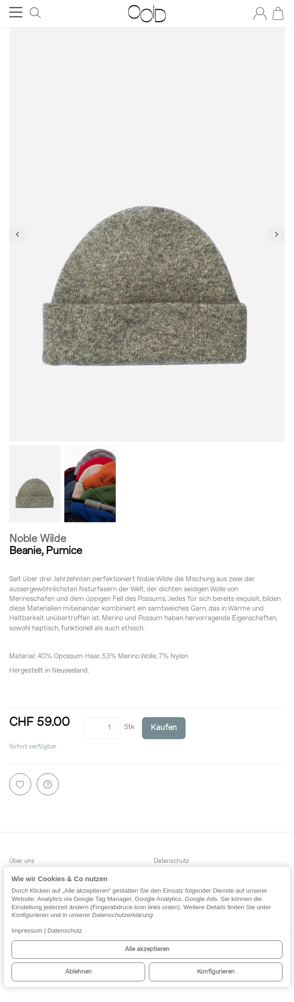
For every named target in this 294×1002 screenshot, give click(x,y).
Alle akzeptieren (147, 949)
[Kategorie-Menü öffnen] (16, 12)
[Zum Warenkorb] (278, 13)
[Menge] (102, 728)
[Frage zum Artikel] (48, 784)
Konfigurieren (216, 972)
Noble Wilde (37, 539)
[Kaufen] (164, 728)
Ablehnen (78, 972)
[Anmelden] (260, 13)
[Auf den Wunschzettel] (20, 784)
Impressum (26, 930)
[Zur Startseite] (147, 14)
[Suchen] (35, 13)
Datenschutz (64, 930)
